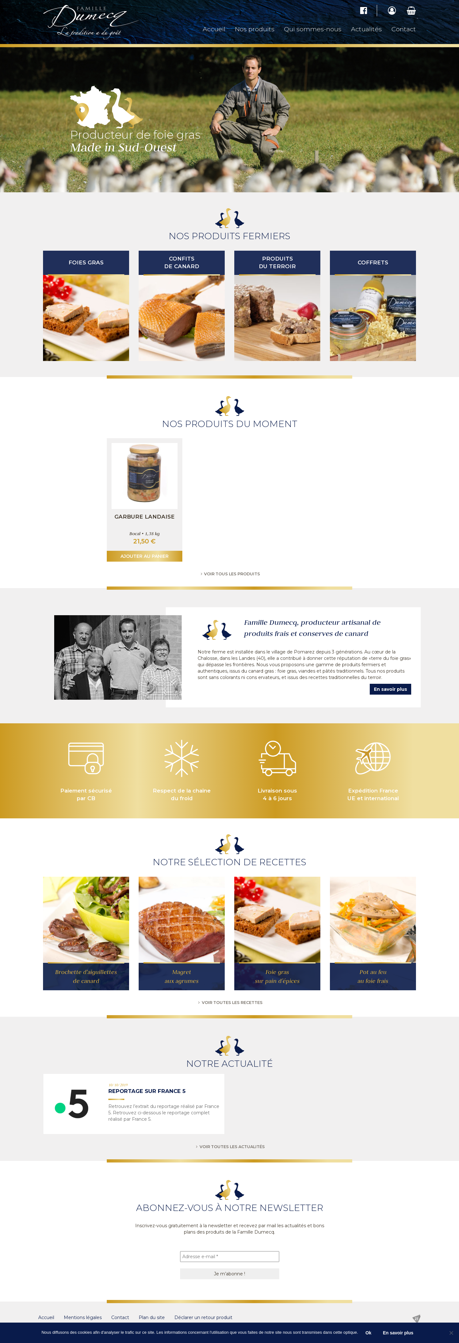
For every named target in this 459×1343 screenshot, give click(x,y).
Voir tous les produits (229, 574)
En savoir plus (390, 689)
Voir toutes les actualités (229, 1146)
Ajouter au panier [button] (144, 556)
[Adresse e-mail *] (229, 1256)
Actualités (366, 29)
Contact (403, 29)
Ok (368, 1332)
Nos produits (254, 29)
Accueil (214, 29)
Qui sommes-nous (312, 29)
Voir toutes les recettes (229, 1002)
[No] (451, 1333)
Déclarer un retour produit (203, 1317)
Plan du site (152, 1317)
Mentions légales (83, 1317)
